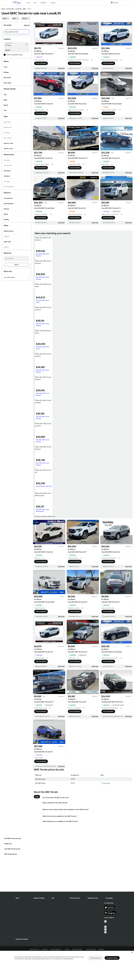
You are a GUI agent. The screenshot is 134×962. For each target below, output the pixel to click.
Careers (67, 949)
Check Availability (41, 63)
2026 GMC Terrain (40, 800)
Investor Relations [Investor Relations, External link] (56, 949)
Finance (53, 3)
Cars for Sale (10, 9)
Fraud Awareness (91, 949)
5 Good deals (105, 804)
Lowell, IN (18, 9)
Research (43, 3)
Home (3, 9)
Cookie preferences (95, 958)
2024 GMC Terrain (40, 804)
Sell (35, 3)
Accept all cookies (112, 958)
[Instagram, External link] (105, 929)
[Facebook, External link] (105, 924)
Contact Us (45, 949)
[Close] (132, 952)
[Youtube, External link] (105, 926)
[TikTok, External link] (105, 921)
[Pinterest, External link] (105, 932)
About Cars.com (34, 949)
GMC (24, 9)
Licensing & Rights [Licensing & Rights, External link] (77, 949)
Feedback (101, 949)
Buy (28, 3)
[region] (67, 956)
